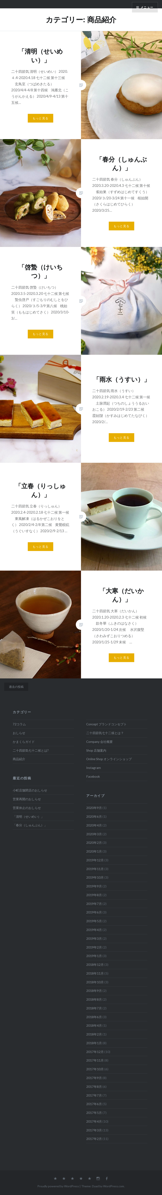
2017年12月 (95, 1052)
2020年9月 (94, 808)
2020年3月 (94, 834)
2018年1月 (94, 1043)
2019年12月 (95, 860)
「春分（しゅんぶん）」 (30, 825)
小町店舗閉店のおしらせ (30, 790)
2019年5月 (94, 921)
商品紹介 (19, 759)
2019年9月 (94, 886)
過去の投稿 (16, 686)
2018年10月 (95, 982)
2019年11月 (95, 869)
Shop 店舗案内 (96, 750)
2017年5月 (94, 1112)
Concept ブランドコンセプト (106, 724)
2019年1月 (94, 956)
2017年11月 (95, 1060)
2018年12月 (95, 964)
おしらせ (19, 733)
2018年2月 (94, 1034)
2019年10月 (95, 877)
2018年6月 (94, 1017)
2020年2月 (94, 842)
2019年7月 (94, 904)
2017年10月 (95, 1069)
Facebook (93, 776)
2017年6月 (94, 1104)
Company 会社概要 (99, 741)
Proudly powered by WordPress (58, 1186)
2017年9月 (94, 1078)
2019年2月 (94, 947)
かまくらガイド (24, 741)
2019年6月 (94, 912)
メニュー (146, 7)
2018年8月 (94, 999)
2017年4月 (94, 1121)
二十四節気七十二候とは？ (105, 733)
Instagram (93, 768)
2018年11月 (95, 973)
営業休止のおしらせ (27, 808)
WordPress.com (113, 1186)
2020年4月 (94, 825)
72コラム (19, 724)
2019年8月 (94, 895)
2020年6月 (94, 816)
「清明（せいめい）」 (28, 816)
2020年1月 (94, 851)
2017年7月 (94, 1095)
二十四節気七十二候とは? (31, 750)
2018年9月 (94, 990)
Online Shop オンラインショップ (109, 759)
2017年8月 (94, 1086)
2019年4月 (94, 930)
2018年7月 (94, 1008)
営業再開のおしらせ (27, 799)
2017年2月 (94, 1139)
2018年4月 (94, 1025)
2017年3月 (94, 1130)
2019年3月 (94, 938)
